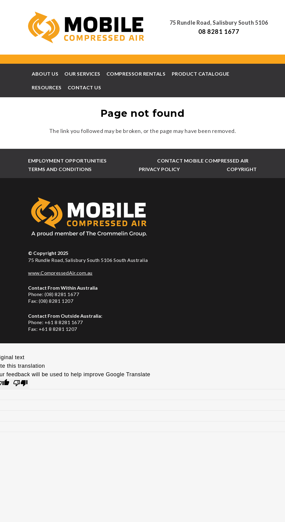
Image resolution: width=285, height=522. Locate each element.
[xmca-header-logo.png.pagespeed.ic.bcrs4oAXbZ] (86, 27)
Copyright (242, 169)
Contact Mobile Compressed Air (203, 160)
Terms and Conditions (60, 169)
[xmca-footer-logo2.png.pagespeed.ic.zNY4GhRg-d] (142, 216)
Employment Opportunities (67, 160)
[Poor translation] (20, 384)
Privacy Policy (159, 169)
